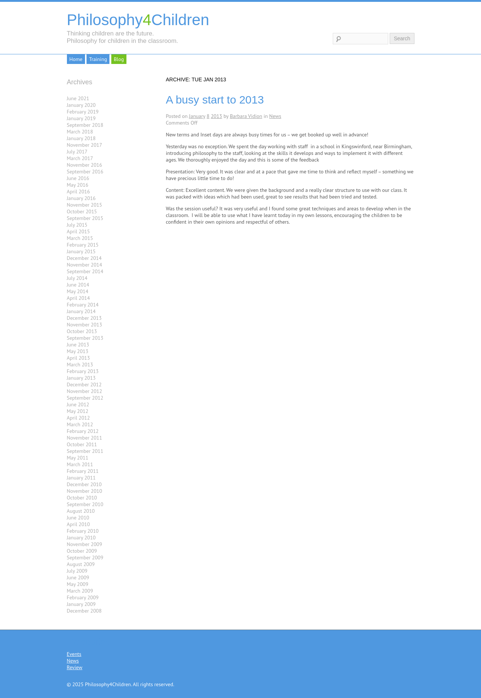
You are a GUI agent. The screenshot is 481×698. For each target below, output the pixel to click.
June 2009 (78, 577)
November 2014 (84, 264)
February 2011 (83, 471)
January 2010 (81, 537)
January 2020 (81, 105)
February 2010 (83, 531)
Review (74, 667)
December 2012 (84, 384)
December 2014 (84, 258)
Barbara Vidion (246, 116)
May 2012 (77, 411)
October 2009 (82, 551)
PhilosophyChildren (138, 19)
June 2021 (78, 98)
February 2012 (83, 431)
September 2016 (85, 171)
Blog (119, 59)
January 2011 (81, 477)
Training (98, 59)
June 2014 (78, 284)
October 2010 (82, 497)
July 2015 (77, 224)
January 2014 (81, 311)
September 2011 (85, 451)
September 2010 (85, 504)
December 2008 (84, 610)
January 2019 (81, 118)
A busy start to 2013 (215, 100)
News (275, 116)
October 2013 (82, 331)
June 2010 (78, 517)
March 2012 (80, 424)
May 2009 (77, 584)
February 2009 (83, 597)
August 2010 (81, 511)
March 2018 (80, 131)
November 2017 (84, 145)
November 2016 (84, 165)
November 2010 (84, 491)
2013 (216, 116)
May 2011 (77, 457)
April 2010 (78, 524)
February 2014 (83, 304)
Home (76, 59)
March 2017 (80, 158)
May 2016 (77, 185)
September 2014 (85, 271)
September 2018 (85, 125)
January (197, 116)
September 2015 (85, 218)
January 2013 (81, 378)
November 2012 (84, 391)
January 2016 (81, 198)
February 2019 (83, 111)
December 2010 (84, 484)
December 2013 (84, 318)
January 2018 (81, 138)
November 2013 (84, 324)
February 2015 (83, 244)
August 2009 (81, 564)
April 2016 (78, 191)
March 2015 (80, 238)
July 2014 (77, 278)
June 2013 (78, 344)
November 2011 (84, 437)
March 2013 (80, 364)
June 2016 (78, 178)
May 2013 (77, 351)
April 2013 (78, 358)
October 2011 (82, 444)
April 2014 (78, 298)
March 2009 (80, 590)
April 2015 (78, 231)
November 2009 (84, 544)
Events (74, 654)
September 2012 (85, 397)
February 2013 (83, 371)
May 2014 (77, 291)
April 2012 (78, 417)
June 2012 (78, 404)
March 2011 (80, 464)
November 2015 (84, 204)
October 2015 (82, 211)
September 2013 (85, 338)
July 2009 (77, 570)
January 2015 (81, 251)
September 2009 (85, 557)
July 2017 (77, 151)
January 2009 (81, 604)
